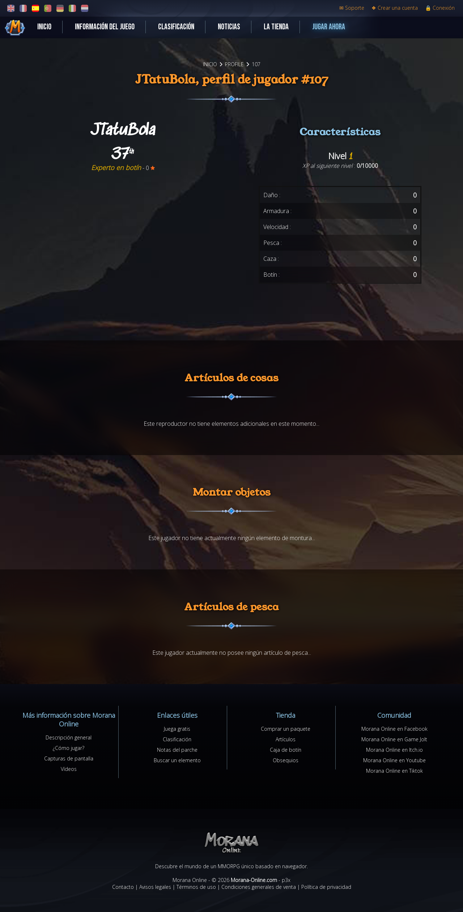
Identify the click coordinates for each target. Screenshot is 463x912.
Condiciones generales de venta (258, 886)
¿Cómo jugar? (68, 748)
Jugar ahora (328, 27)
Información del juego (105, 27)
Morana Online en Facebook (394, 728)
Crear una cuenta (394, 7)
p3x (286, 880)
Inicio (44, 27)
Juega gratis (177, 728)
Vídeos (69, 768)
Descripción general (69, 737)
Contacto (123, 886)
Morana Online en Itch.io (394, 749)
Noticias (229, 27)
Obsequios (285, 760)
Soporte (351, 7)
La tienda (276, 27)
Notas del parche (177, 749)
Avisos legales (155, 886)
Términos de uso (196, 886)
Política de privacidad (326, 886)
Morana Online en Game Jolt (394, 739)
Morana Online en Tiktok (394, 770)
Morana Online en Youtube (394, 760)
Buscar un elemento (177, 760)
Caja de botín (285, 749)
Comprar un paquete (285, 728)
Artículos (286, 739)
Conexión (440, 7)
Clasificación (176, 27)
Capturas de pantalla (68, 758)
